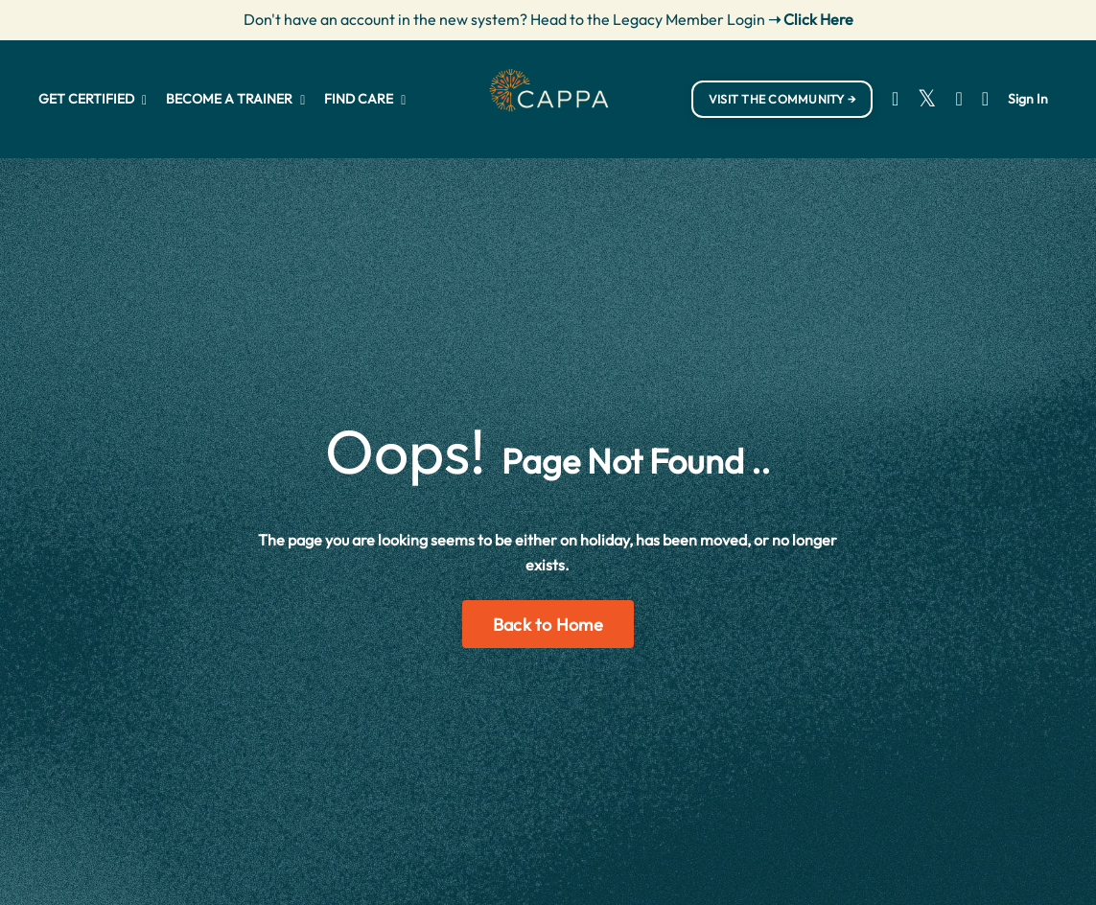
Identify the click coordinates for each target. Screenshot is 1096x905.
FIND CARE (365, 98)
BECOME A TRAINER (235, 98)
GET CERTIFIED (92, 98)
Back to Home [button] (548, 625)
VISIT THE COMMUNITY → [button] (782, 98)
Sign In (1028, 98)
